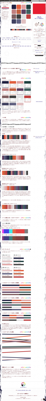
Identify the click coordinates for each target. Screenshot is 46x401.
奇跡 (19, 39)
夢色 (8, 39)
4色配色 (25, 0)
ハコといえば (37, 68)
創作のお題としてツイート (39, 50)
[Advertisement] (16, 33)
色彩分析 (15, 0)
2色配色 (19, 0)
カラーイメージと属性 (7, 0)
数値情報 (12, 0)
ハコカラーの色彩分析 (39, 41)
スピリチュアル (23, 39)
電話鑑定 (14, 39)
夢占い (3, 39)
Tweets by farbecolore (39, 101)
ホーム (1, 0)
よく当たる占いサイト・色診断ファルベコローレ (23, 398)
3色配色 (22, 0)
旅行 (6, 39)
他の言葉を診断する (23, 385)
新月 (10, 39)
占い (17, 39)
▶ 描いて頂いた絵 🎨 (39, 52)
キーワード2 (29, 39)
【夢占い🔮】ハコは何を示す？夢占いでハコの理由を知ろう (39, 17)
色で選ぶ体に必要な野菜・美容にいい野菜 (24, 390)
